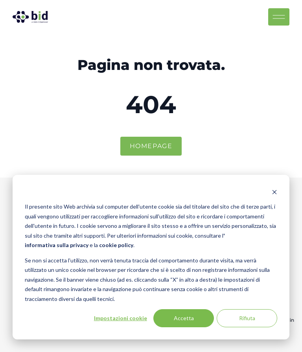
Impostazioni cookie (120, 318)
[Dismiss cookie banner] (274, 192)
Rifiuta (247, 318)
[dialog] (151, 257)
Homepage (151, 146)
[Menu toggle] (282, 17)
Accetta (184, 318)
